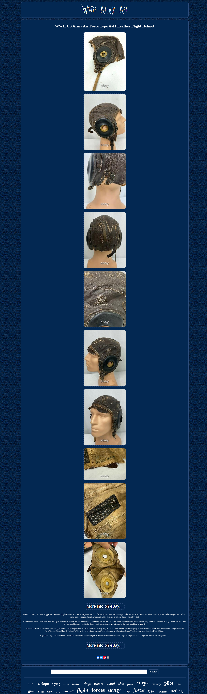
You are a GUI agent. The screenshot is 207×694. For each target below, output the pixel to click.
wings (86, 684)
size (121, 683)
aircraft (68, 691)
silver (179, 684)
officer (31, 691)
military (156, 684)
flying (56, 684)
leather (98, 684)
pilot (168, 683)
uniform (163, 691)
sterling (177, 691)
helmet (66, 684)
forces (98, 690)
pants (130, 684)
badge (41, 691)
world (58, 692)
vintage (42, 683)
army (114, 689)
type (151, 690)
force (139, 690)
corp (127, 691)
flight (82, 690)
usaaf (111, 683)
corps (143, 683)
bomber (75, 684)
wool (49, 691)
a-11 (30, 684)
